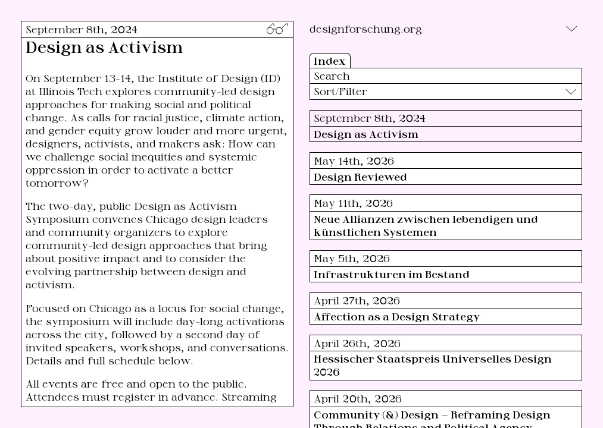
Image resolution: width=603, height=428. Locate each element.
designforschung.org (366, 28)
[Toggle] (571, 28)
